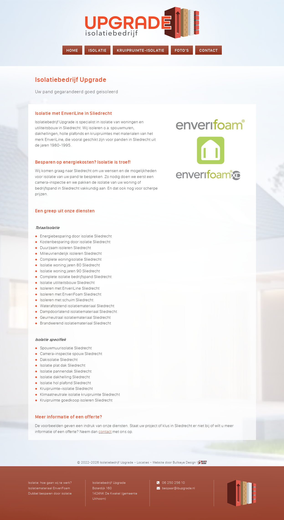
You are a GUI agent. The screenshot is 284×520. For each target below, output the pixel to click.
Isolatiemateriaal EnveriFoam (49, 488)
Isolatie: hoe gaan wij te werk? (50, 482)
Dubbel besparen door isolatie (50, 493)
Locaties (143, 462)
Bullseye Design (184, 462)
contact (105, 431)
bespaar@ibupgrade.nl (178, 488)
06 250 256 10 (173, 482)
